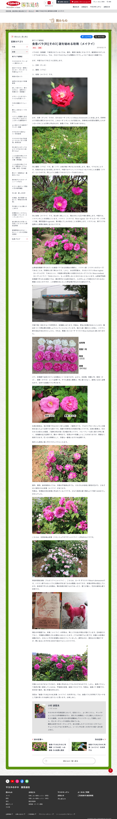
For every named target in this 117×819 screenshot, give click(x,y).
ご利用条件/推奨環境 (85, 795)
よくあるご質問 (99, 2)
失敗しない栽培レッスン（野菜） (39, 795)
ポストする (101, 37)
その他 (8, 807)
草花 (34, 48)
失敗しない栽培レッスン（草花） (39, 798)
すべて (8, 795)
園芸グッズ (9, 804)
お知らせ (61, 795)
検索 (110, 2)
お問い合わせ (64, 2)
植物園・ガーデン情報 (36, 804)
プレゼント (62, 799)
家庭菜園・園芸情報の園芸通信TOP (16, 11)
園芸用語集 (32, 801)
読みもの (31, 11)
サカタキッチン (63, 792)
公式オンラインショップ (82, 2)
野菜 (7, 798)
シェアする (88, 37)
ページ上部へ (110, 773)
